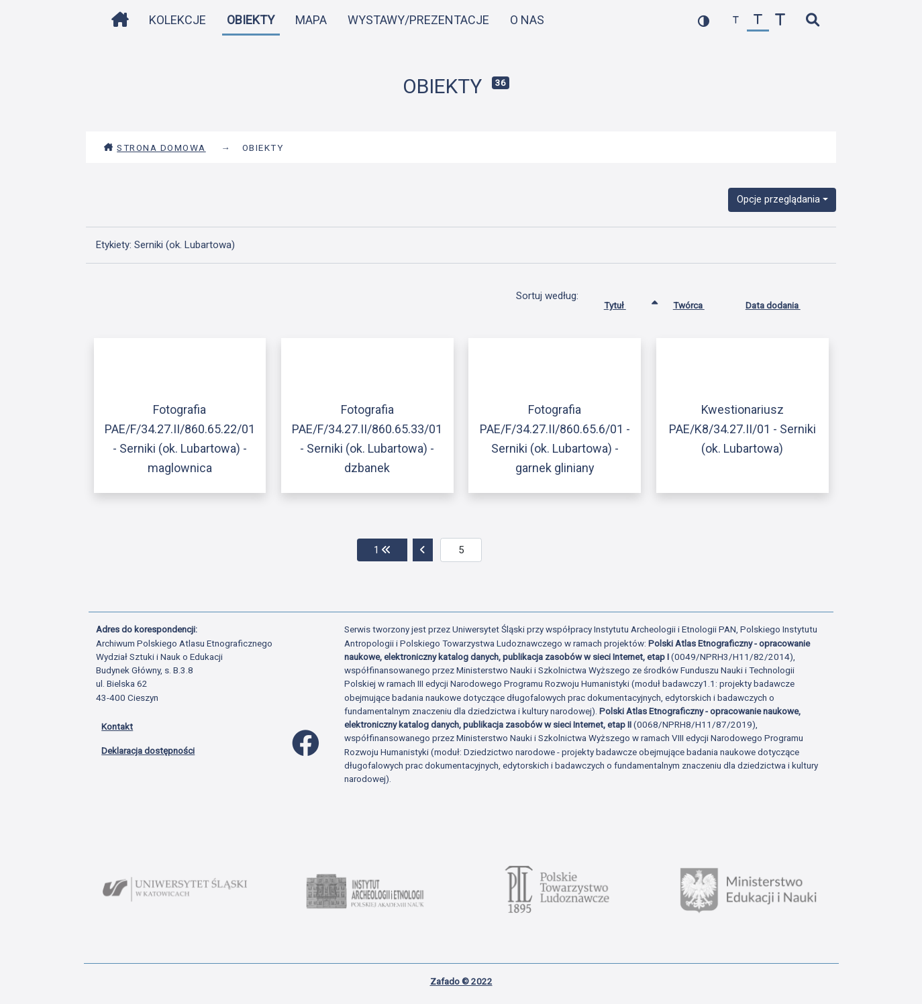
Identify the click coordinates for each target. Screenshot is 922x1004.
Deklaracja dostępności (148, 750)
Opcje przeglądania (778, 199)
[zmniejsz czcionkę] (736, 20)
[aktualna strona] (461, 550)
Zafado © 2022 (461, 981)
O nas (527, 20)
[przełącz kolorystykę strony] (704, 20)
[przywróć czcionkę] (758, 20)
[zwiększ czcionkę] (780, 20)
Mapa (311, 20)
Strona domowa (154, 147)
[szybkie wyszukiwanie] (812, 20)
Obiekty (250, 20)
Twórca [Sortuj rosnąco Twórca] (699, 302)
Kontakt (117, 726)
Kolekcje (177, 20)
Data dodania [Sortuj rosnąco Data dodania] (783, 302)
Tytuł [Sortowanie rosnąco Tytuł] (625, 302)
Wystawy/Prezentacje (418, 20)
